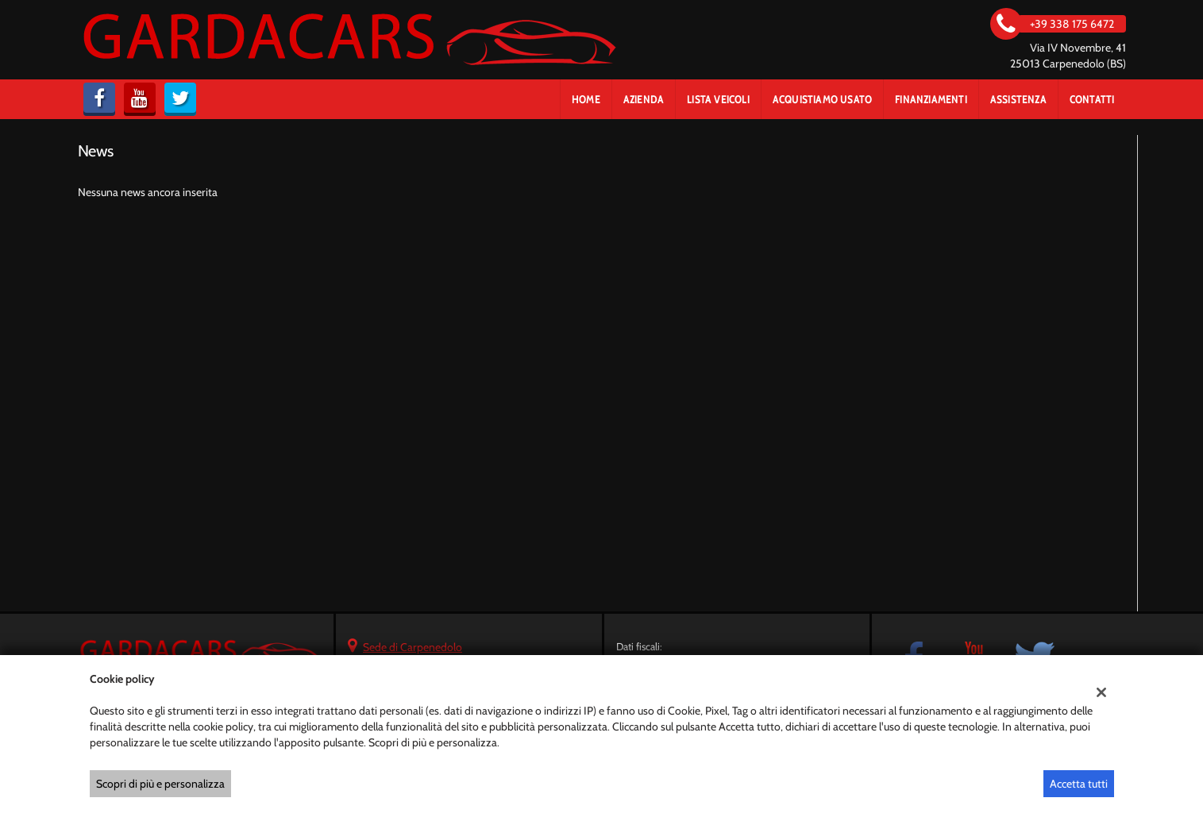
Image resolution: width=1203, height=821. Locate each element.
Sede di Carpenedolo (412, 647)
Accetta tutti (1079, 784)
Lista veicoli (718, 99)
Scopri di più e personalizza (160, 784)
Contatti (1092, 99)
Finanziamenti (931, 99)
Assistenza (1018, 99)
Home (586, 99)
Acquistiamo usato (822, 99)
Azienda (643, 99)
